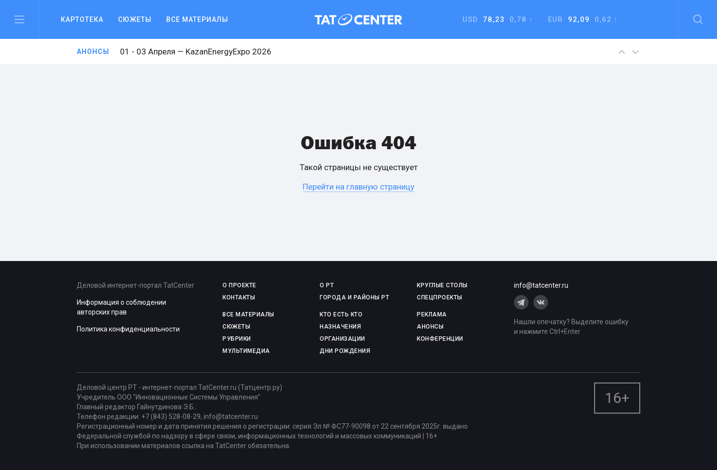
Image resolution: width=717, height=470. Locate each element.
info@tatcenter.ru (541, 285)
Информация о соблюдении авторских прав (121, 307)
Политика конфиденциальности (128, 329)
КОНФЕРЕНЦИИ (440, 338)
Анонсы (93, 51)
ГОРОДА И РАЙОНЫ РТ (354, 297)
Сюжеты (135, 19)
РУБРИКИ (236, 338)
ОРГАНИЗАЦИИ (342, 338)
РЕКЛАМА (432, 314)
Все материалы (197, 19)
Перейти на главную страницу (358, 186)
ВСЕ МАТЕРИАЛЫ (248, 314)
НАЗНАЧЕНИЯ (340, 326)
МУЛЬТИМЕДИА (246, 351)
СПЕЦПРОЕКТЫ (439, 297)
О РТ (327, 285)
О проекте (239, 285)
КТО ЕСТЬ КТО (341, 314)
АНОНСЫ (430, 326)
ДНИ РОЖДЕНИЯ (345, 351)
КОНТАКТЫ (238, 297)
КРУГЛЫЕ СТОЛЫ (442, 285)
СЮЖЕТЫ (236, 326)
